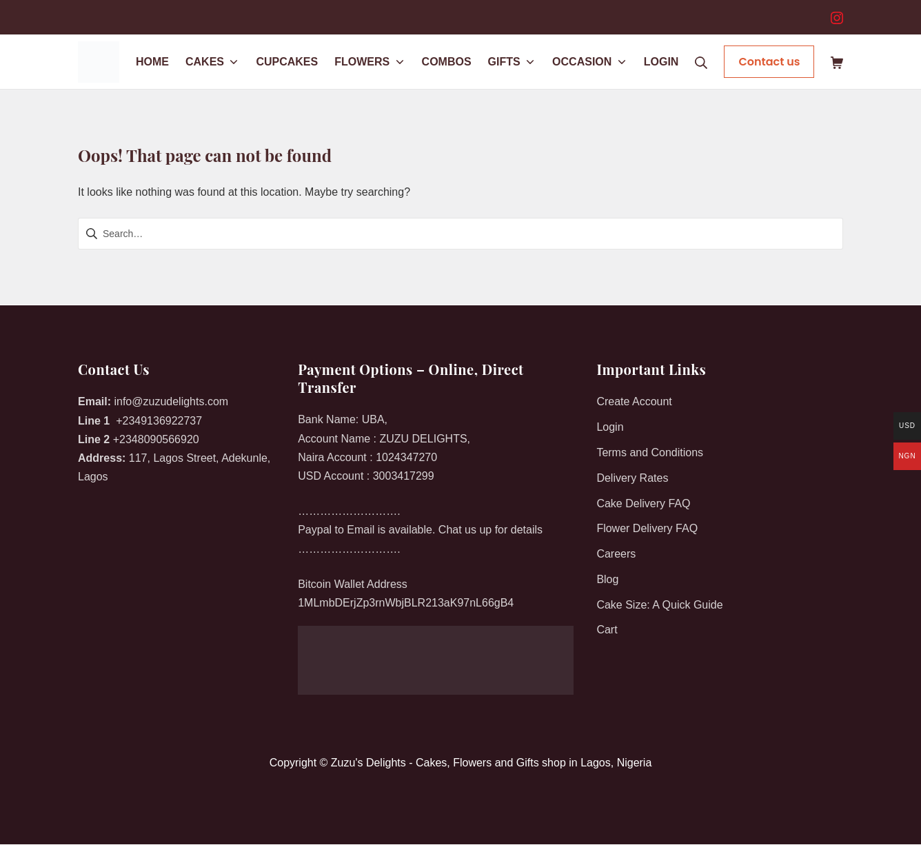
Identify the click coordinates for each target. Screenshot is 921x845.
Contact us (769, 62)
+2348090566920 (156, 439)
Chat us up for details (490, 530)
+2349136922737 (159, 421)
